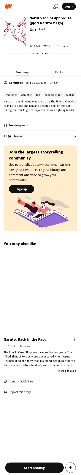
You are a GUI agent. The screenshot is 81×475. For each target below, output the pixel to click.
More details (67, 370)
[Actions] (74, 339)
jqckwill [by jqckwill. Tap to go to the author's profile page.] (40, 29)
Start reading (34, 468)
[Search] (56, 6)
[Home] (27, 6)
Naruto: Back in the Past (25, 339)
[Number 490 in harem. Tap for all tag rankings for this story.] (40, 136)
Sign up (21, 189)
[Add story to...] (70, 468)
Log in (69, 6)
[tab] (22, 73)
